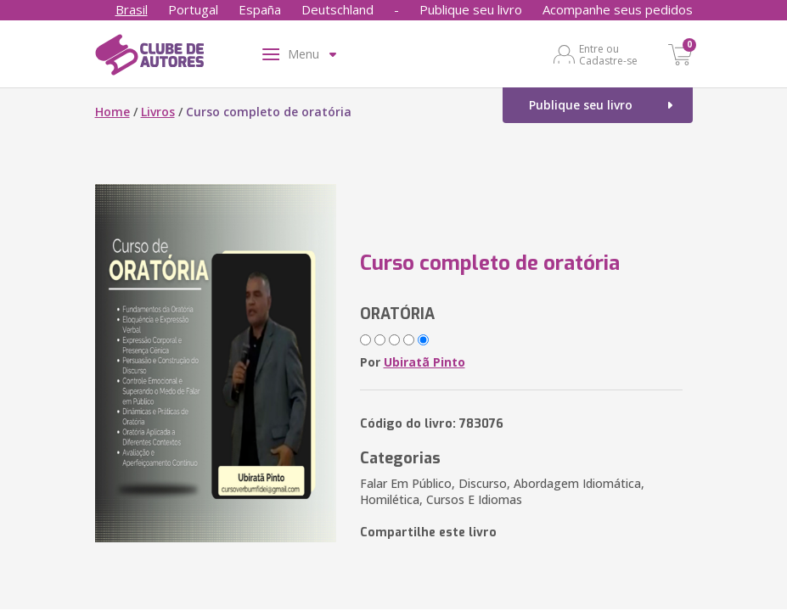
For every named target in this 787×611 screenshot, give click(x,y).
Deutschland (337, 9)
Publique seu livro (470, 9)
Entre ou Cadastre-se (608, 54)
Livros (158, 112)
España (260, 9)
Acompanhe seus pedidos (617, 9)
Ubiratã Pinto (424, 362)
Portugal (193, 9)
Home (112, 112)
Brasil (131, 9)
